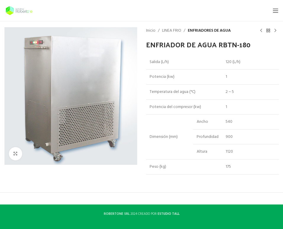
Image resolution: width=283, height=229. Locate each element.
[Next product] (275, 30)
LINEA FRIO (171, 31)
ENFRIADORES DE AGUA (209, 31)
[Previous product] (260, 30)
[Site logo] (19, 10)
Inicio (151, 31)
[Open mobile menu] (276, 11)
